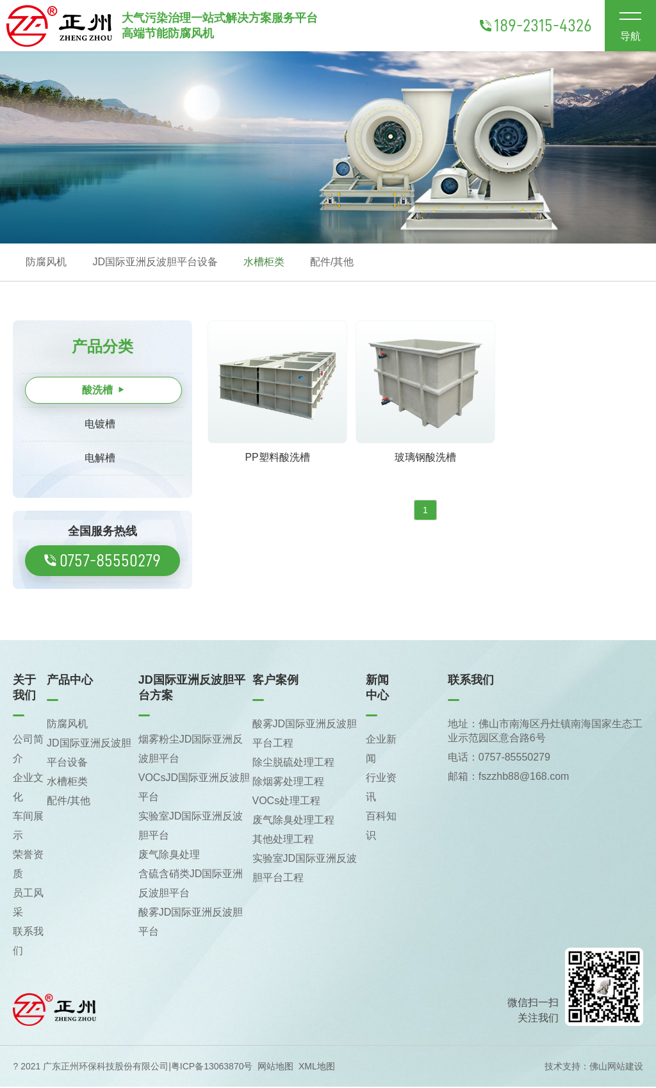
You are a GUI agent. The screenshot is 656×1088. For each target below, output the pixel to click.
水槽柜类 (263, 262)
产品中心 (70, 681)
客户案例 (275, 681)
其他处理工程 (283, 840)
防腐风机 (46, 262)
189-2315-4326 (536, 25)
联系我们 (471, 681)
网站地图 (275, 1067)
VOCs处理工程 (286, 801)
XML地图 (317, 1067)
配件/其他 (332, 262)
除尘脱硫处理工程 (293, 763)
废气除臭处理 (169, 855)
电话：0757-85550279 (499, 758)
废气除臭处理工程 (293, 821)
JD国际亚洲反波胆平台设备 (155, 262)
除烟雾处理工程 (288, 782)
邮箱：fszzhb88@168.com (509, 777)
